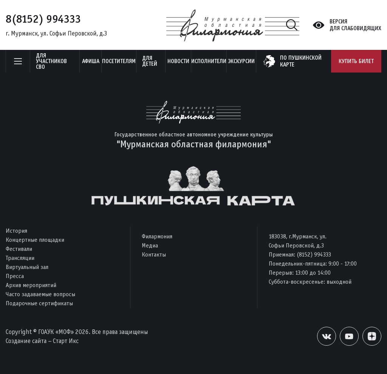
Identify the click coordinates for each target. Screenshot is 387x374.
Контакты (154, 254)
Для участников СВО (51, 61)
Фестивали (19, 248)
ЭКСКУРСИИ (241, 61)
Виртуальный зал (27, 266)
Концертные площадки (35, 239)
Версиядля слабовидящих (355, 25)
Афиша (90, 61)
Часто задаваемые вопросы (40, 294)
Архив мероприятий (31, 285)
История (16, 230)
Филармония (157, 236)
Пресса (15, 276)
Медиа (150, 245)
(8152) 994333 (314, 254)
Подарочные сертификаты (39, 303)
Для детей (149, 61)
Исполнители (208, 61)
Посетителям (119, 61)
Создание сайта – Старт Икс (42, 341)
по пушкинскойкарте (301, 61)
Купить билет (356, 61)
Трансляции (20, 257)
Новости (178, 61)
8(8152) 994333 (43, 19)
